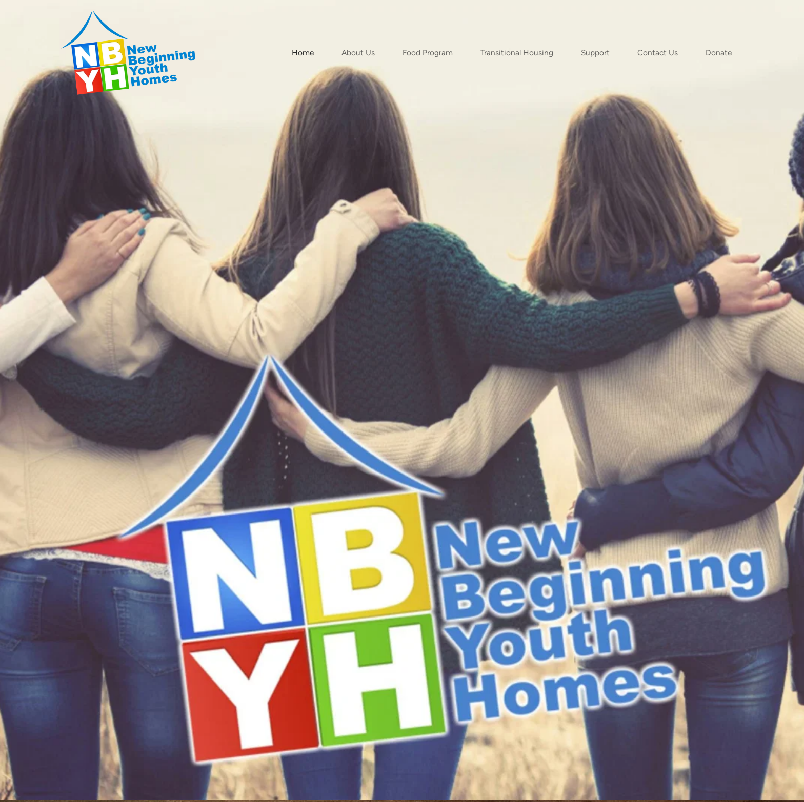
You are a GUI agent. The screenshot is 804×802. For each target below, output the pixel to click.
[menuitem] (303, 52)
